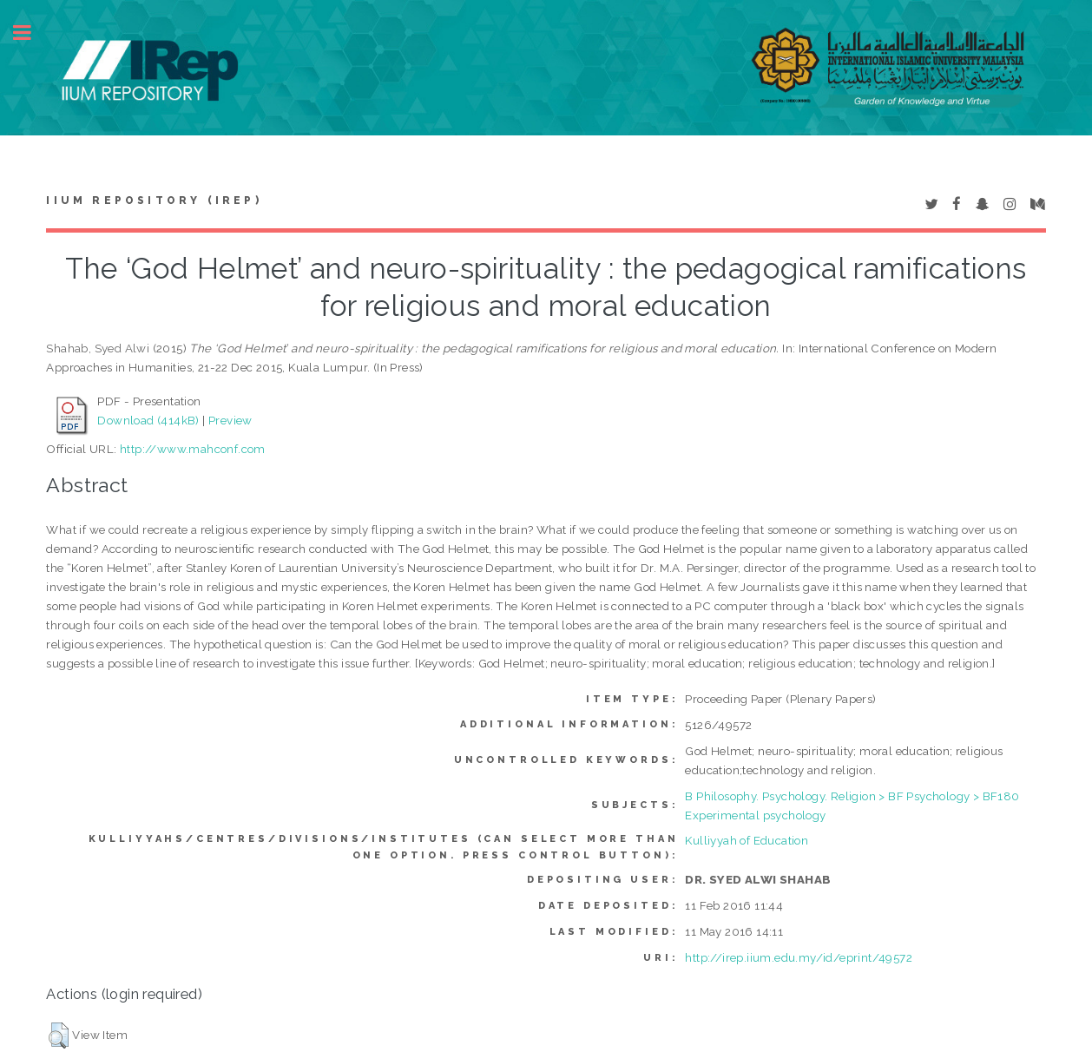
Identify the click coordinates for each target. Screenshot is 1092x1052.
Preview (230, 420)
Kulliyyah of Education (746, 840)
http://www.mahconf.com (193, 449)
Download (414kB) (148, 420)
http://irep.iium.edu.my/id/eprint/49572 (798, 957)
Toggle (31, 32)
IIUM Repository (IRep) (153, 200)
